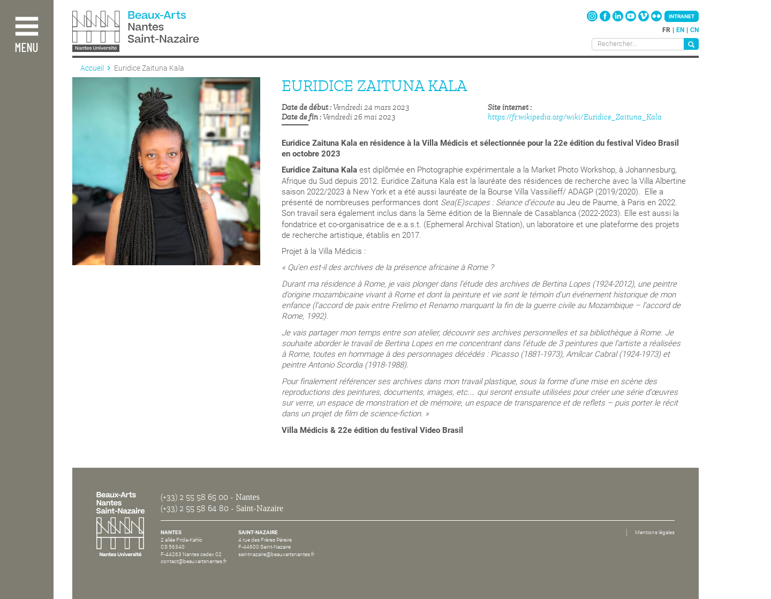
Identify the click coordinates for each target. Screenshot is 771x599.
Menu (26, 48)
